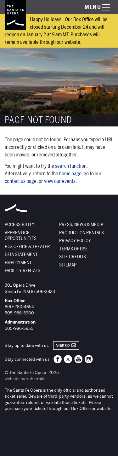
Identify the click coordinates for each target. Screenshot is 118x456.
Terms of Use (73, 249)
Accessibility (19, 224)
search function (71, 166)
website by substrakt (25, 379)
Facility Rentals (22, 270)
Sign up (66, 345)
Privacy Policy (75, 240)
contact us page (21, 181)
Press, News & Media (81, 224)
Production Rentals (81, 233)
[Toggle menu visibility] (91, 7)
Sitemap (67, 265)
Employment (18, 263)
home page (70, 173)
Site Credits (72, 257)
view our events (60, 181)
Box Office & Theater (27, 246)
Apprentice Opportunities (21, 236)
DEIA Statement (21, 254)
